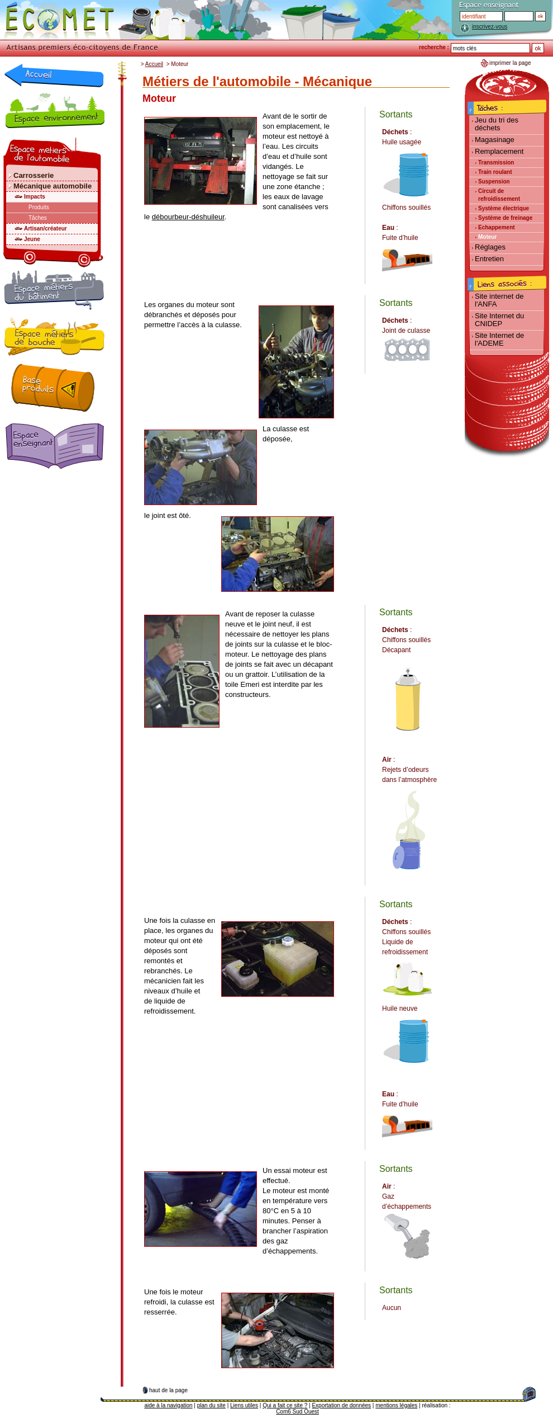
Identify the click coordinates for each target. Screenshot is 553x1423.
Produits (38, 207)
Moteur (487, 237)
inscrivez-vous (489, 26)
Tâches (37, 218)
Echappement (496, 227)
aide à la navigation (168, 1405)
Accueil (154, 64)
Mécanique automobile (52, 186)
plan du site (211, 1405)
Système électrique (503, 208)
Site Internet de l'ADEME (499, 339)
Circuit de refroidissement (499, 195)
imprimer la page (510, 63)
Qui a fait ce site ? (285, 1405)
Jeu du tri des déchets (496, 124)
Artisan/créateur (45, 228)
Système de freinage (505, 218)
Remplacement (499, 151)
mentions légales (396, 1405)
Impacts (34, 197)
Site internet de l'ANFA (499, 300)
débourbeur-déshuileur (188, 217)
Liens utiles (244, 1405)
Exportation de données (341, 1405)
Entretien (489, 259)
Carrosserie (33, 175)
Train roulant (495, 172)
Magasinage (494, 139)
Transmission (496, 162)
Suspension (494, 181)
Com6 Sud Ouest (297, 1411)
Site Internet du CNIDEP (499, 320)
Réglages (490, 247)
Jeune (32, 239)
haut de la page (168, 1390)
